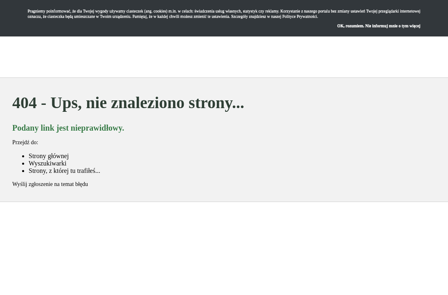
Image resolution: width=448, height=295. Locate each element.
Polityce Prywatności (299, 16)
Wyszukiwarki (47, 163)
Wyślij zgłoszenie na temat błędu (50, 184)
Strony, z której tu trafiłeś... (64, 170)
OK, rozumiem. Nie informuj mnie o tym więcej (378, 25)
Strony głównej (49, 155)
